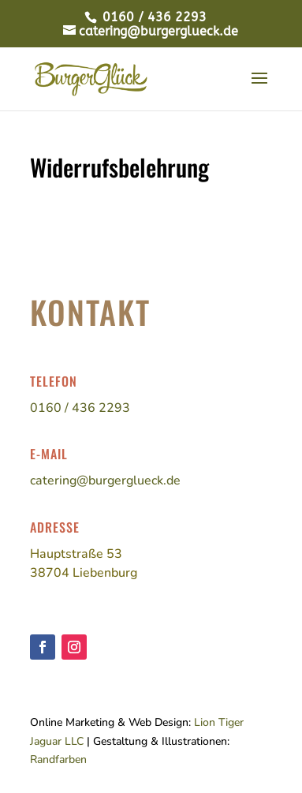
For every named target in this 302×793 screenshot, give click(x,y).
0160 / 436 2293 (153, 16)
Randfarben (58, 759)
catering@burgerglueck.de (105, 480)
